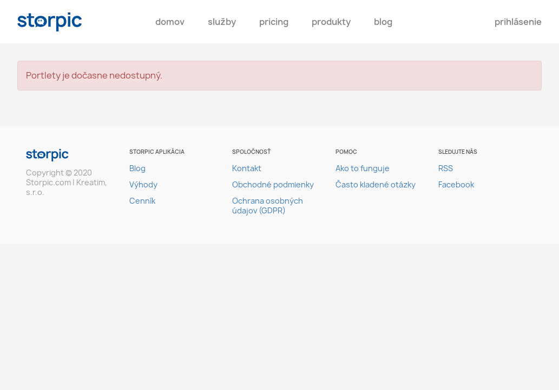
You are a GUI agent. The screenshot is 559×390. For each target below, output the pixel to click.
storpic (49, 21)
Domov (170, 22)
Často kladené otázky (376, 184)
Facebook (456, 184)
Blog (383, 22)
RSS (445, 168)
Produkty (331, 22)
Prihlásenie (518, 22)
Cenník (142, 201)
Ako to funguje (363, 168)
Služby (222, 22)
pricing (273, 22)
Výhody (143, 184)
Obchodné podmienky (273, 184)
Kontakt (246, 168)
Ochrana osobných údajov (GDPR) (267, 206)
